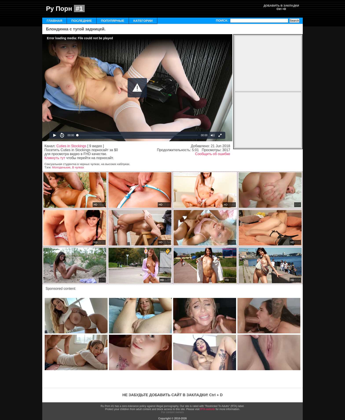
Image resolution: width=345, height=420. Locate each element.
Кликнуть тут (54, 158)
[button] (137, 87)
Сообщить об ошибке (212, 154)
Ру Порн (65, 8)
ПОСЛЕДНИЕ (81, 20)
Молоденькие (61, 167)
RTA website (207, 409)
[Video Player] (137, 87)
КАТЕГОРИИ (143, 20)
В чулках (78, 167)
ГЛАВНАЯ (54, 20)
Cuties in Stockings (71, 146)
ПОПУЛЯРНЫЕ (112, 20)
